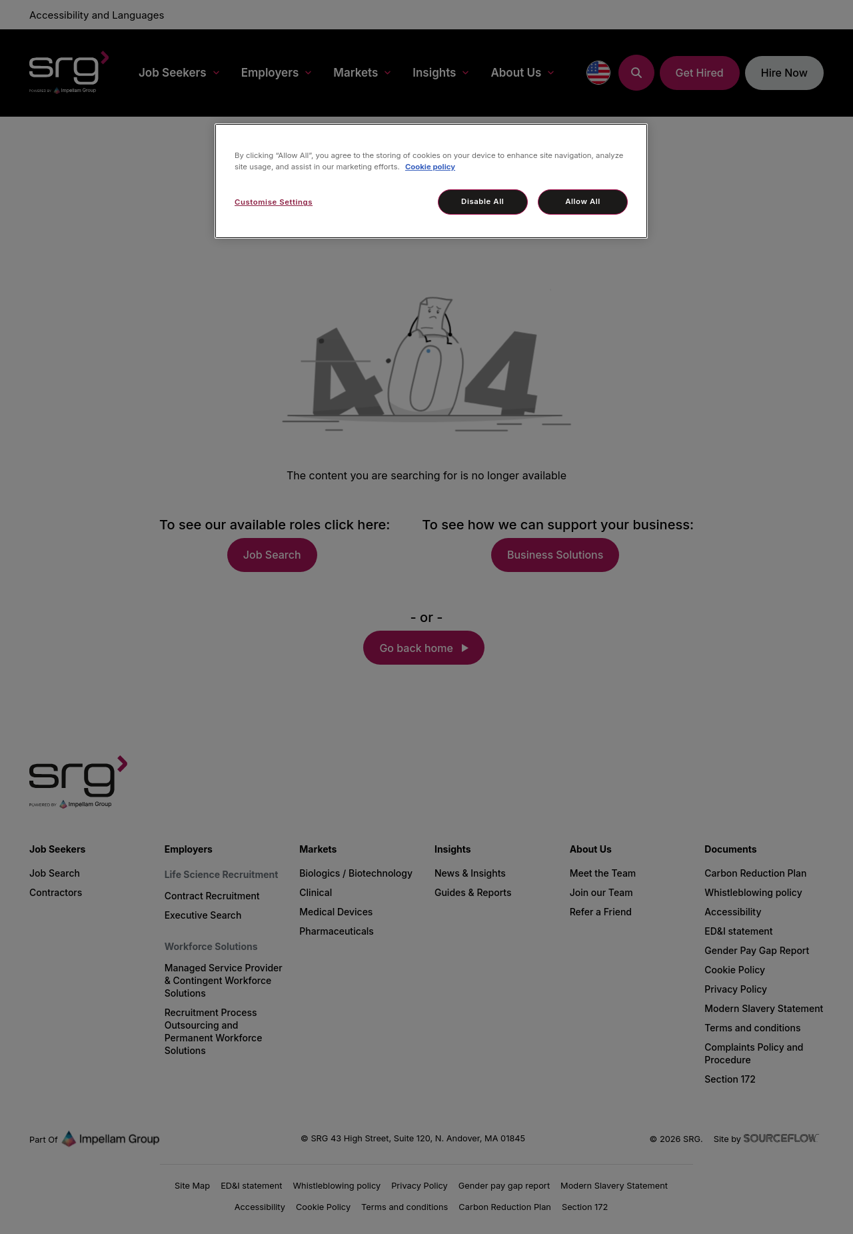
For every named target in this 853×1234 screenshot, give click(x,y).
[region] (431, 181)
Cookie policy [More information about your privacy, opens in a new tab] (430, 166)
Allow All (582, 201)
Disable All (482, 201)
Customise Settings (274, 202)
